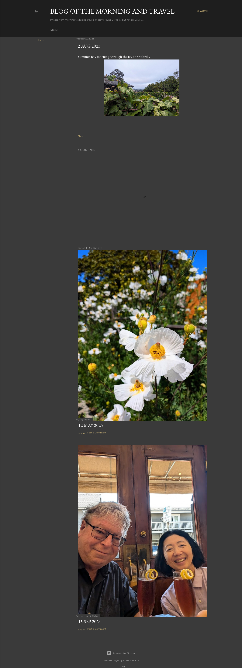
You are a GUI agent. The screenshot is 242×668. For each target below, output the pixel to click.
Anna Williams (131, 660)
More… (55, 30)
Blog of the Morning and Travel (112, 11)
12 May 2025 (90, 425)
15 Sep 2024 (89, 621)
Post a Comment (96, 432)
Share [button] (40, 40)
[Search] (202, 11)
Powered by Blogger (121, 653)
